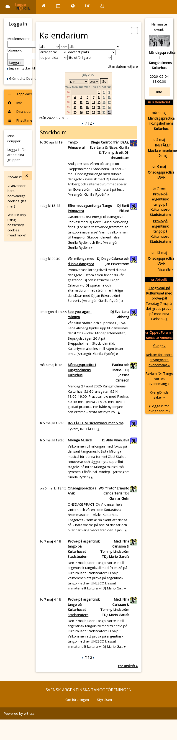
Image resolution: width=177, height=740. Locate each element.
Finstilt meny (19, 120)
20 (87, 107)
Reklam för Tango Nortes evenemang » (159, 378)
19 (81, 107)
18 (75, 107)
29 (98, 112)
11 (75, 102)
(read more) (17, 235)
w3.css (29, 713)
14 (93, 102)
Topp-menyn (19, 94)
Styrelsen (104, 699)
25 (75, 112)
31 (109, 112)
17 (109, 102)
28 (93, 112)
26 (81, 112)
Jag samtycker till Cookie (28, 68)
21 (93, 107)
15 (98, 102)
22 (98, 107)
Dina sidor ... (19, 111)
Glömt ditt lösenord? (25, 78)
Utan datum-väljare (123, 66)
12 (81, 102)
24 (109, 107)
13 (87, 102)
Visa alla (165, 269)
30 (104, 112)
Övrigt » (159, 346)
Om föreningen (77, 699)
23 (104, 107)
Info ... (16, 102)
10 (109, 97)
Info (159, 92)
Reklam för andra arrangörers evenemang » (159, 359)
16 (104, 102)
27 (87, 112)
